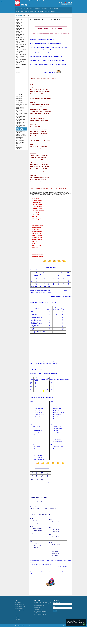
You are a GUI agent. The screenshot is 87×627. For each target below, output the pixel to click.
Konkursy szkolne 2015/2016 (21, 59)
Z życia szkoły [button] (44, 8)
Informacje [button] (47, 11)
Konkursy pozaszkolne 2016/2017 (20, 57)
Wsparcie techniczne (20, 604)
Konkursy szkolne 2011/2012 (21, 79)
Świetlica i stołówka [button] (38, 11)
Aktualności (18, 619)
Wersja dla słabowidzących (20, 625)
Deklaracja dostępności (20, 606)
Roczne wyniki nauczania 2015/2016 (20, 117)
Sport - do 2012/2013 (19, 102)
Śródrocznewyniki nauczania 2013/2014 (20, 129)
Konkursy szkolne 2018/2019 (21, 44)
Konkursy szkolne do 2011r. (21, 84)
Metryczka (18, 612)
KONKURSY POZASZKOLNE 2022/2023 (20, 29)
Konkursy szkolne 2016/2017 (21, 54)
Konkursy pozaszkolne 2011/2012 (20, 81)
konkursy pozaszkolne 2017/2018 (20, 52)
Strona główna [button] (19, 8)
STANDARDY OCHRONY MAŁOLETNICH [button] (24, 11)
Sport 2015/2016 (19, 96)
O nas (17, 615)
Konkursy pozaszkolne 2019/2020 (20, 42)
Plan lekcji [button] (26, 8)
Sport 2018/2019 (19, 90)
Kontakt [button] (31, 8)
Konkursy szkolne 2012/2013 (21, 74)
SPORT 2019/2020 (19, 88)
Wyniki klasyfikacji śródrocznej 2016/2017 (21, 114)
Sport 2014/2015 (19, 98)
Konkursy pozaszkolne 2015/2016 (20, 62)
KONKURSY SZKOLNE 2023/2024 (20, 23)
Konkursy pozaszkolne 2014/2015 (20, 67)
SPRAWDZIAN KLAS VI (20, 140)
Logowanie (70, 2)
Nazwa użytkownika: (56, 602)
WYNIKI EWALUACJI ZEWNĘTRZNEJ (19, 138)
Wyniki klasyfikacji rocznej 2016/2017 (20, 111)
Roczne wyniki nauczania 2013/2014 (20, 126)
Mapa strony (18, 613)
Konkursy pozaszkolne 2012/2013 (20, 76)
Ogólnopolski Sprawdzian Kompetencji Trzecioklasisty (21, 135)
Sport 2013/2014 (19, 100)
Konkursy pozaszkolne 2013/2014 (20, 72)
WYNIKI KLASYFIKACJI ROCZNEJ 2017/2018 (21, 105)
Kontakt (17, 617)
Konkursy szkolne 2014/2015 (21, 64)
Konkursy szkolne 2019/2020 (21, 39)
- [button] (61, 2)
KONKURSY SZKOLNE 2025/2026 (20, 148)
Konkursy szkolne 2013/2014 (21, 69)
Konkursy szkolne (27, 15)
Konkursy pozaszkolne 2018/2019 (20, 47)
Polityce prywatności (80, 622)
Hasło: (54, 606)
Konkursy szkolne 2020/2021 (21, 37)
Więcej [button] (53, 11)
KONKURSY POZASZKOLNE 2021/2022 (20, 35)
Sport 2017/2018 (19, 92)
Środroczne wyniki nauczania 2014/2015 (21, 123)
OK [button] (83, 624)
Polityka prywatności (20, 610)
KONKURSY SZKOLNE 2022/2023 (20, 26)
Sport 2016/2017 (19, 94)
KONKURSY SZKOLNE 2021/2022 (20, 32)
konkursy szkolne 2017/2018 (21, 49)
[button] (66, 2)
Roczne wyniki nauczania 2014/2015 (20, 120)
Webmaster (18, 602)
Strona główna (19, 15)
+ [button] (60, 2)
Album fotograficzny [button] (53, 8)
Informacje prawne (19, 608)
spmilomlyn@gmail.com (39, 605)
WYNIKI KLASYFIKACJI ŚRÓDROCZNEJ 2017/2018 (20, 108)
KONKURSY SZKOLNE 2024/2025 (20, 20)
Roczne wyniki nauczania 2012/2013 (20, 132)
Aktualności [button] (37, 8)
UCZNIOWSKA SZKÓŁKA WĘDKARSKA (20, 143)
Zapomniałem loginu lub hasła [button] (58, 613)
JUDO (17, 145)
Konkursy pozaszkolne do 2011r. (20, 86)
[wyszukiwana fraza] (66, 4)
